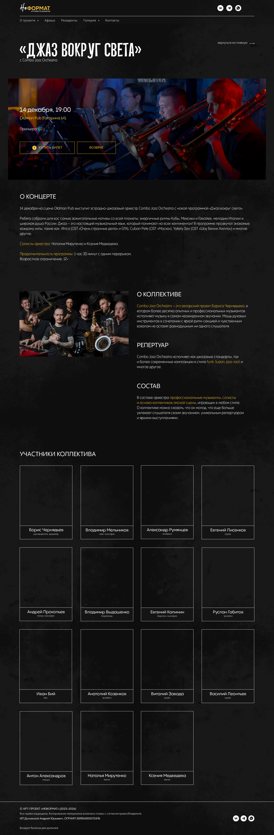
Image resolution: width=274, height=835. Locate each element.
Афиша (50, 20)
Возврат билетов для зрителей (39, 828)
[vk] (220, 8)
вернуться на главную (233, 42)
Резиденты (69, 20)
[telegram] (229, 8)
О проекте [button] (28, 20)
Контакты (112, 20)
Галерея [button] (90, 20)
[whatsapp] (238, 8)
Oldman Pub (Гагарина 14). (43, 118)
